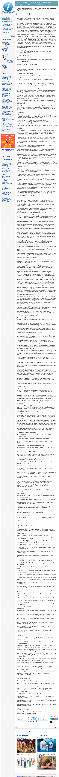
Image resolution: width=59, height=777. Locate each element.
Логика (5, 50)
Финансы (5, 66)
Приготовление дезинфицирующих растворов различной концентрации (7, 79)
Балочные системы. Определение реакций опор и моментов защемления (8, 199)
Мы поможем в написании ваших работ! (7, 150)
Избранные (25, 2)
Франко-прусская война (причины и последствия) (7, 89)
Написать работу (7, 32)
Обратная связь (6, 29)
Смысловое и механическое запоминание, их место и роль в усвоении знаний (7, 102)
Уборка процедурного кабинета (6, 188)
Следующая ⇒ (32, 721)
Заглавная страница (7, 21)
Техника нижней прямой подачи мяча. (7, 85)
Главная (18, 2)
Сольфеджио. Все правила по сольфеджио (7, 193)
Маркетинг (7, 51)
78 (43, 719)
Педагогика (7, 58)
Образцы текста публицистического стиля (8, 119)
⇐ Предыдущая (34, 13)
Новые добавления (7, 28)
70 (19, 719)
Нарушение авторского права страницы (47, 774)
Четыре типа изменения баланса (7, 124)
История (5, 49)
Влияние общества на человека (7, 160)
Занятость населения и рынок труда (26, 755)
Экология (7, 68)
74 (31, 719)
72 (25, 719)
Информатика (5, 48)
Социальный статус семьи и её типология (46, 755)
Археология (6, 42)
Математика (10, 53)
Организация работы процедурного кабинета (6, 95)
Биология (6, 43)
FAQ (3, 31)
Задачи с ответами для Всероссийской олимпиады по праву (8, 128)
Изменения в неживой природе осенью (7, 184)
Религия (7, 59)
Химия (5, 67)
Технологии (10, 61)
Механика (5, 56)
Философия (4, 65)
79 (46, 719)
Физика (11, 62)
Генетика (7, 44)
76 (37, 719)
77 (40, 719)
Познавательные (46, 2)
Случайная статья (7, 24)
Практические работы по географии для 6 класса (6, 172)
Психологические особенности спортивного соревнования (25, 737)
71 (22, 719)
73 (28, 719)
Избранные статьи (7, 23)
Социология (10, 60)
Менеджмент (5, 55)
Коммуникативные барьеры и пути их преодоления (7, 107)
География (9, 45)
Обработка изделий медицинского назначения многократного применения (7, 114)
